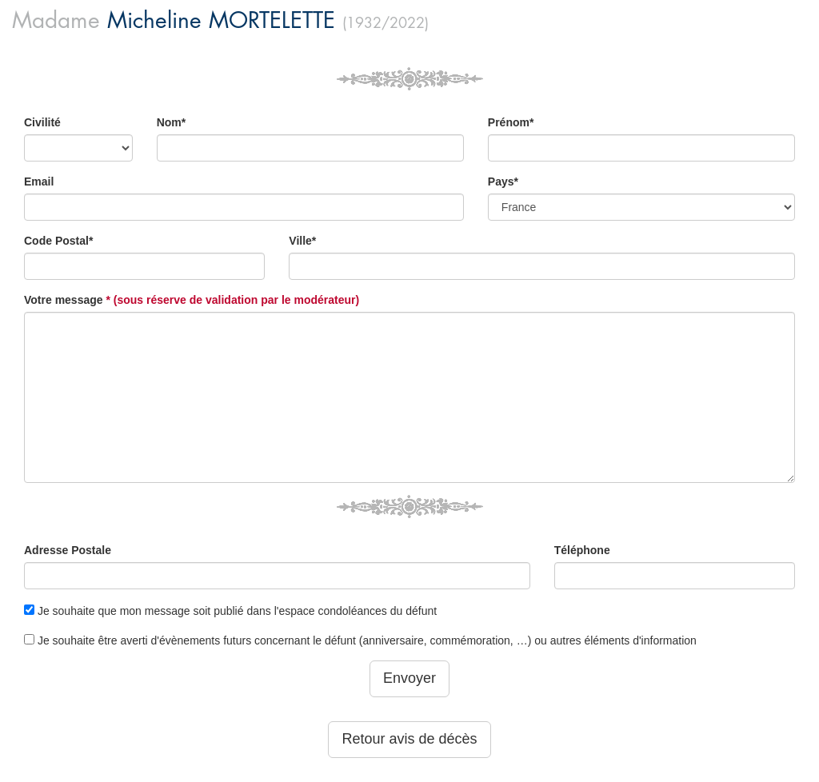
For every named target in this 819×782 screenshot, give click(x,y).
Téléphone (582, 550)
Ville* (302, 240)
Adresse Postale (67, 550)
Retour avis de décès (409, 739)
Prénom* (511, 122)
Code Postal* (58, 240)
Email (39, 181)
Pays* (503, 181)
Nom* (171, 122)
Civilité (42, 122)
